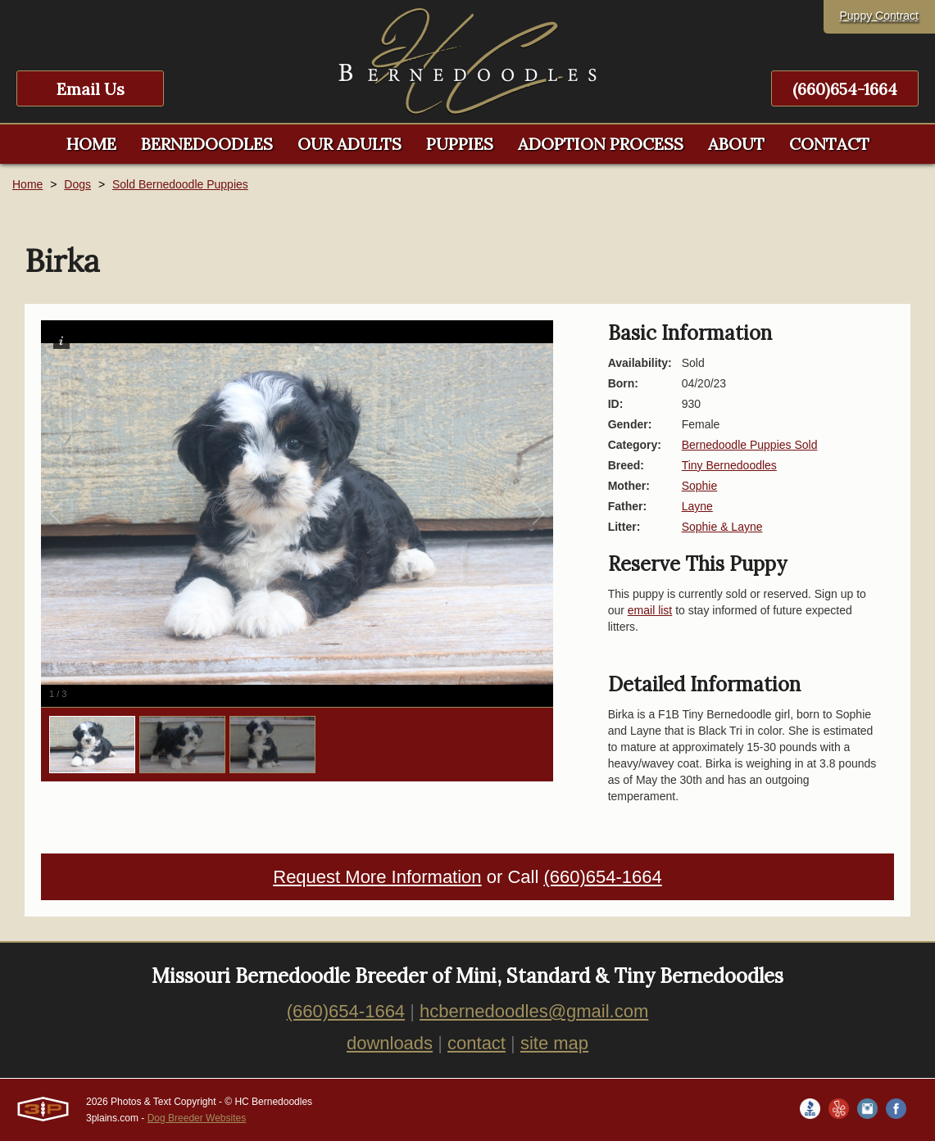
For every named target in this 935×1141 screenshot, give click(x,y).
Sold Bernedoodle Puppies (180, 184)
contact (476, 1043)
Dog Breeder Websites (197, 1118)
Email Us (91, 89)
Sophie (700, 485)
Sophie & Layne (722, 526)
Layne (697, 506)
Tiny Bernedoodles (729, 465)
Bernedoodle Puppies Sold (750, 444)
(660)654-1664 (844, 89)
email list (650, 610)
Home (27, 184)
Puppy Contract (879, 15)
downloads (390, 1043)
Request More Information (377, 877)
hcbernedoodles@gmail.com (534, 1011)
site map (554, 1043)
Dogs (77, 184)
